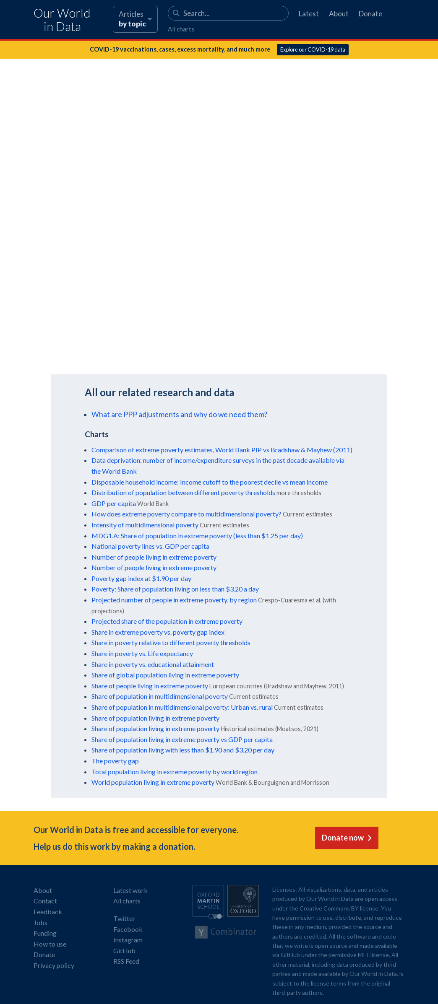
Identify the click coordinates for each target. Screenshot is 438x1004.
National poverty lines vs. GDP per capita (150, 546)
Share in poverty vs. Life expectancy (142, 653)
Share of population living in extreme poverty (155, 718)
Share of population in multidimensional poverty (159, 696)
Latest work (130, 890)
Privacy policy (54, 965)
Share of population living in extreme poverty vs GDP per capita (182, 739)
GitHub (124, 951)
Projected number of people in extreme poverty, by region (174, 600)
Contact (45, 901)
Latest (309, 13)
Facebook (128, 929)
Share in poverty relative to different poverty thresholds (170, 642)
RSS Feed (126, 961)
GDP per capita (113, 503)
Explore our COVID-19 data (312, 49)
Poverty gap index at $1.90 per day (141, 578)
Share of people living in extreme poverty (149, 686)
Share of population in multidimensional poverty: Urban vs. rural (182, 707)
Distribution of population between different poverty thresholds (183, 492)
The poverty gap (115, 761)
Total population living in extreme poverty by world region (174, 772)
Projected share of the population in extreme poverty (166, 621)
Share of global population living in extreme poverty (165, 675)
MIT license (373, 954)
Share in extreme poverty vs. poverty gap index (157, 632)
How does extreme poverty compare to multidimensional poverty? (186, 514)
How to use (50, 944)
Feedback (48, 912)
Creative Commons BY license (339, 908)
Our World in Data (62, 20)
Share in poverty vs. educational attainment (152, 664)
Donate (370, 13)
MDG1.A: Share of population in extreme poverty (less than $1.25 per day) (197, 536)
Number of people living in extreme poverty (153, 557)
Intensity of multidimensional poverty (144, 525)
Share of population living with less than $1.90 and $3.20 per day (182, 750)
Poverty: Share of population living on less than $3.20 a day (175, 589)
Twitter (124, 918)
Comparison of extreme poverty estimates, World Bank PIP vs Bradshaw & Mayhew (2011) (221, 450)
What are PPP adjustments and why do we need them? (179, 414)
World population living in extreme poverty (152, 782)
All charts (181, 29)
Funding (45, 933)
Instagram (128, 940)
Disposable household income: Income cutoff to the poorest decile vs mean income (209, 482)
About (339, 13)
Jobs (40, 922)
